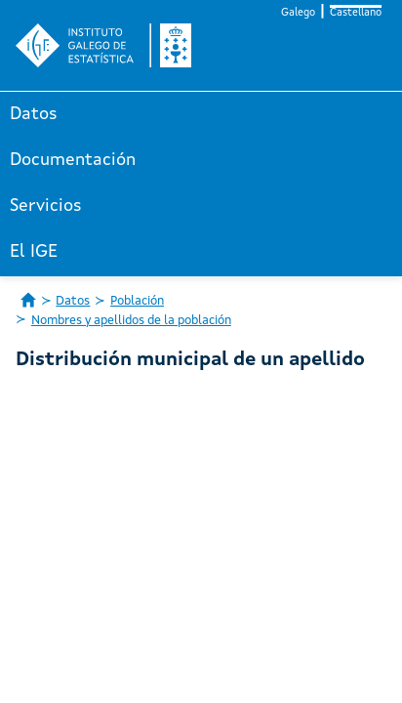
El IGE (34, 252)
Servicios (46, 206)
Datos (34, 114)
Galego (298, 13)
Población (137, 301)
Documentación (73, 160)
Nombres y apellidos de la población (131, 320)
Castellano (356, 13)
